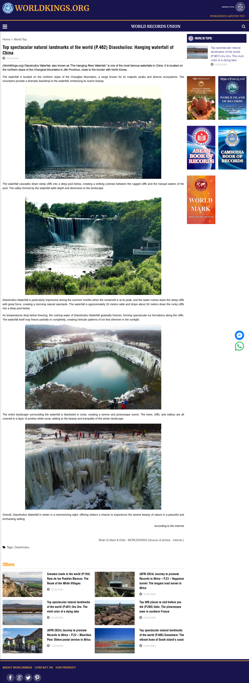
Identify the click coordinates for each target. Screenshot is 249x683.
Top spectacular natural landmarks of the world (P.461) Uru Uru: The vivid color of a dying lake (68, 606)
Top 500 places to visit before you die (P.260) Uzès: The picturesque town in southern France (160, 606)
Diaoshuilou (21, 547)
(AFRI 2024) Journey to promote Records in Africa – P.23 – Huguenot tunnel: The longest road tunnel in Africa (161, 581)
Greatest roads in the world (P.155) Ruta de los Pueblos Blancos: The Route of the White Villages (68, 578)
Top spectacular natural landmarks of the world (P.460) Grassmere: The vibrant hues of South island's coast (161, 634)
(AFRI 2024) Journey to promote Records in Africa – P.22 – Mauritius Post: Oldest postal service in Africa (69, 634)
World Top (20, 39)
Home (6, 39)
